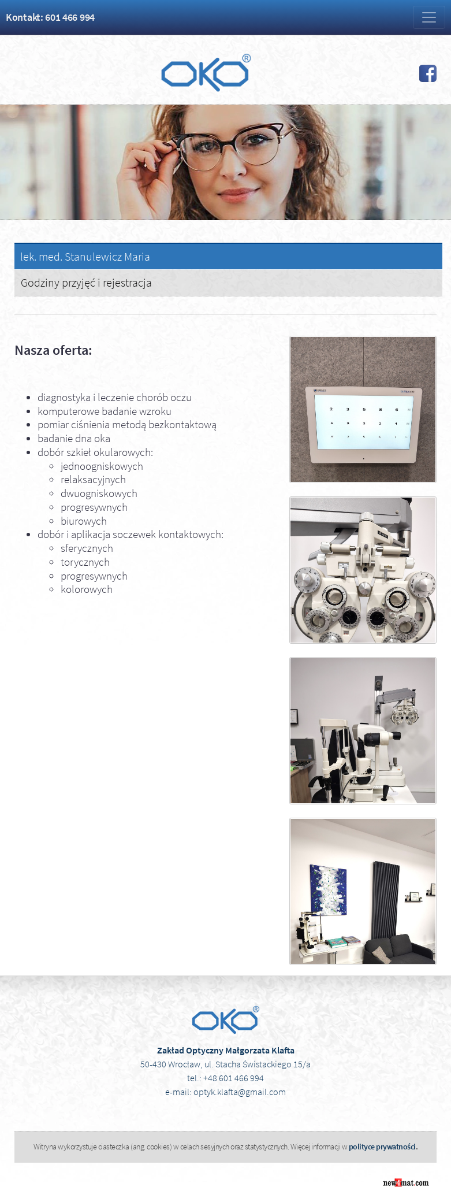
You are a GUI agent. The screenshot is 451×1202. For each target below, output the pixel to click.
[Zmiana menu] (429, 17)
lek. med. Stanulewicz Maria (85, 257)
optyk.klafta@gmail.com (239, 1091)
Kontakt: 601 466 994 (50, 17)
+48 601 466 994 (233, 1078)
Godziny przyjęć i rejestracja (86, 282)
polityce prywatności (382, 1146)
